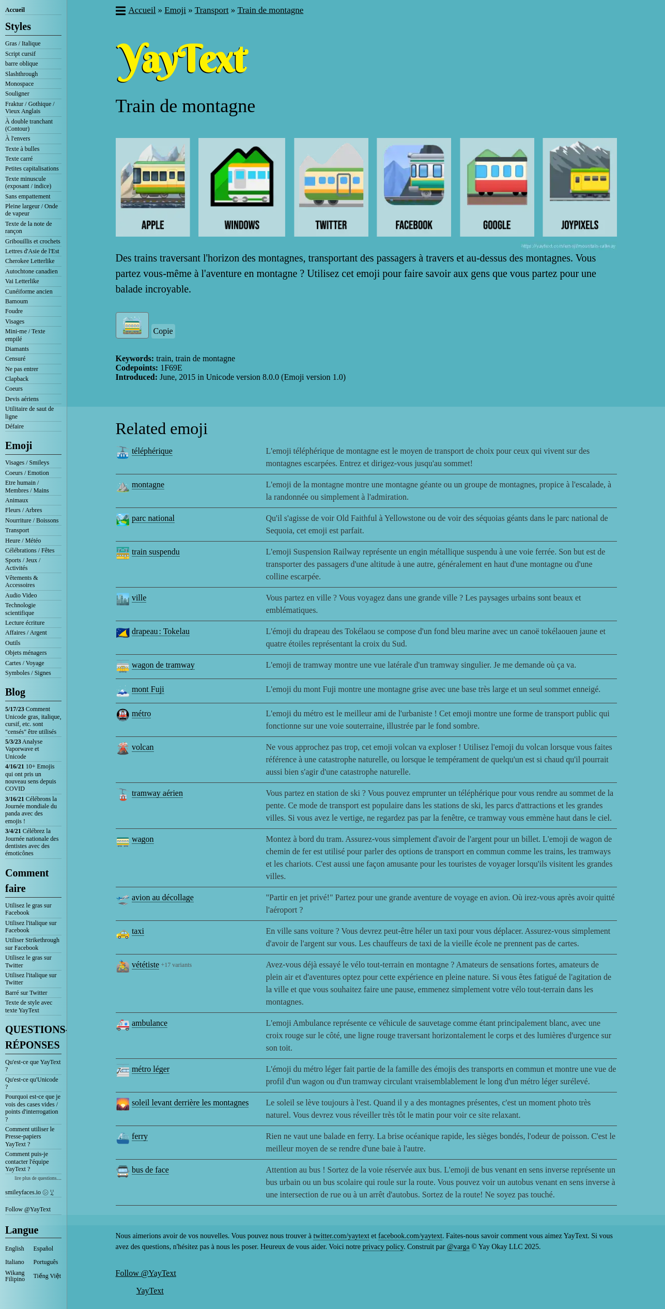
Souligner (17, 93)
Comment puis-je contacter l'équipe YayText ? (27, 1161)
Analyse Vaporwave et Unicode (23, 749)
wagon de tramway (163, 664)
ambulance (149, 1023)
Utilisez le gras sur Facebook (28, 909)
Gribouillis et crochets (32, 241)
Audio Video (21, 595)
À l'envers (17, 138)
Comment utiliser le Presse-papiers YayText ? (29, 1137)
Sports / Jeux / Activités (22, 564)
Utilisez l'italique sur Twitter (30, 979)
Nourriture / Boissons (31, 520)
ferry (140, 1136)
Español (44, 1248)
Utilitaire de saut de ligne (29, 412)
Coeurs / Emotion (27, 472)
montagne (148, 484)
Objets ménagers (26, 652)
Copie (163, 331)
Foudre (14, 311)
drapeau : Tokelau (161, 631)
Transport (17, 530)
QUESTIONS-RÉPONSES (33, 1037)
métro (141, 713)
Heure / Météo (23, 540)
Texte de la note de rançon (28, 227)
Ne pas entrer (21, 369)
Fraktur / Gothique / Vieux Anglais (30, 107)
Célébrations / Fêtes (29, 550)
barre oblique (21, 63)
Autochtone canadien (31, 271)
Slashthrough (21, 74)
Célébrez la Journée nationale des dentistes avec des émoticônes (31, 842)
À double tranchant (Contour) (29, 125)
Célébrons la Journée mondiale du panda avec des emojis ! (31, 810)
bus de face (150, 1169)
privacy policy (383, 1247)
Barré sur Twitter (26, 992)
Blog (15, 692)
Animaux (16, 500)
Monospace (19, 83)
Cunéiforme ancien (29, 291)
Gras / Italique (23, 43)
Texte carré (19, 158)
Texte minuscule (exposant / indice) (28, 182)
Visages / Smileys (27, 462)
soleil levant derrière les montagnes (190, 1102)
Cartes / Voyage (24, 663)
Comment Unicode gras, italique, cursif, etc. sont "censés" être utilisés (33, 720)
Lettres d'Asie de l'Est (32, 251)
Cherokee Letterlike (30, 261)
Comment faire (27, 880)
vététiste (145, 964)
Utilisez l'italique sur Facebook (30, 926)
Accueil (15, 9)
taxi (138, 931)
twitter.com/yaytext (341, 1236)
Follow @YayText (28, 1209)
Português (46, 1262)
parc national (153, 518)
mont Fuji (148, 689)
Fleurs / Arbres (23, 510)
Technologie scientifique (20, 609)
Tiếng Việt (47, 1276)
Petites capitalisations (32, 168)
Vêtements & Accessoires (21, 581)
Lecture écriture (24, 622)
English (14, 1248)
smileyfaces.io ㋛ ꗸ (29, 1192)
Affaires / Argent (26, 632)
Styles (18, 26)
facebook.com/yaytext (410, 1236)
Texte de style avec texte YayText (28, 1006)
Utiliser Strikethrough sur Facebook (32, 943)
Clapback (16, 378)
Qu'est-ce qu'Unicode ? (31, 1083)
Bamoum (16, 301)
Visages (14, 321)
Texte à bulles (22, 148)
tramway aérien (157, 793)
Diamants (17, 348)
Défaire (14, 426)
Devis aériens (22, 399)
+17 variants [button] (176, 964)
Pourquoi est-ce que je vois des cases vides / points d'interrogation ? (32, 1107)
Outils (12, 642)
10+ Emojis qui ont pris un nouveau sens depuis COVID (30, 777)
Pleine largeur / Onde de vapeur (31, 210)
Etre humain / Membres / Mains (27, 486)
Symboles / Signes (28, 672)
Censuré (15, 358)
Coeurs (14, 388)
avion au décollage (163, 897)
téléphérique (152, 450)
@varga (458, 1247)
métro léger (150, 1069)
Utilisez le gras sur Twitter (28, 961)
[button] (120, 12)
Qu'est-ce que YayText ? (33, 1065)
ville (139, 597)
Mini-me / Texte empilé (25, 335)
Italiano (14, 1262)
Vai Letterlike (22, 281)
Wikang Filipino (15, 1276)
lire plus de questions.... (37, 1178)
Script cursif (20, 53)
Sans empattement (28, 196)
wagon (143, 839)
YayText (150, 1290)
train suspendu (156, 551)
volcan (143, 747)
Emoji (18, 445)
